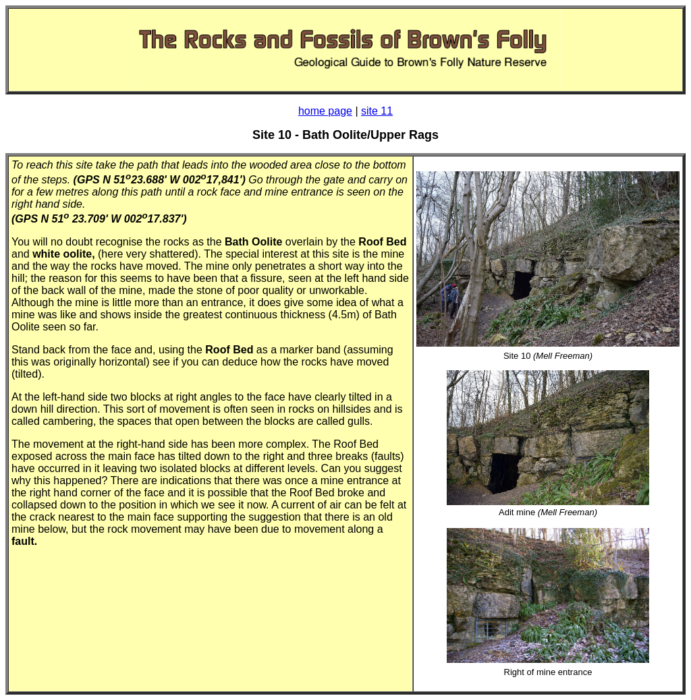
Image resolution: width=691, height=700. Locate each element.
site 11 (377, 111)
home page (325, 111)
